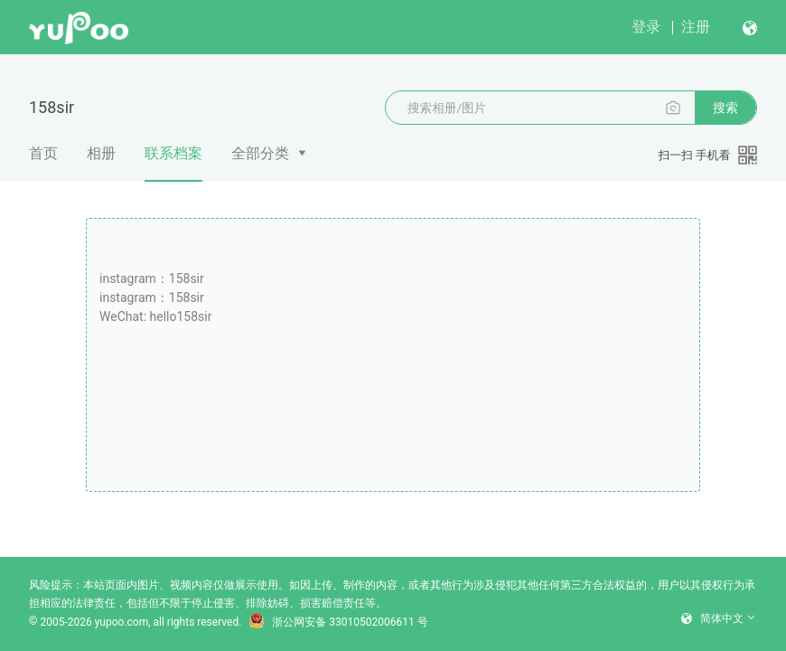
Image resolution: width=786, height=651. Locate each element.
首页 (43, 153)
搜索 (725, 107)
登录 (646, 26)
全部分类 (260, 153)
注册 (695, 26)
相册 (101, 153)
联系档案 (173, 163)
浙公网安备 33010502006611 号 (337, 622)
